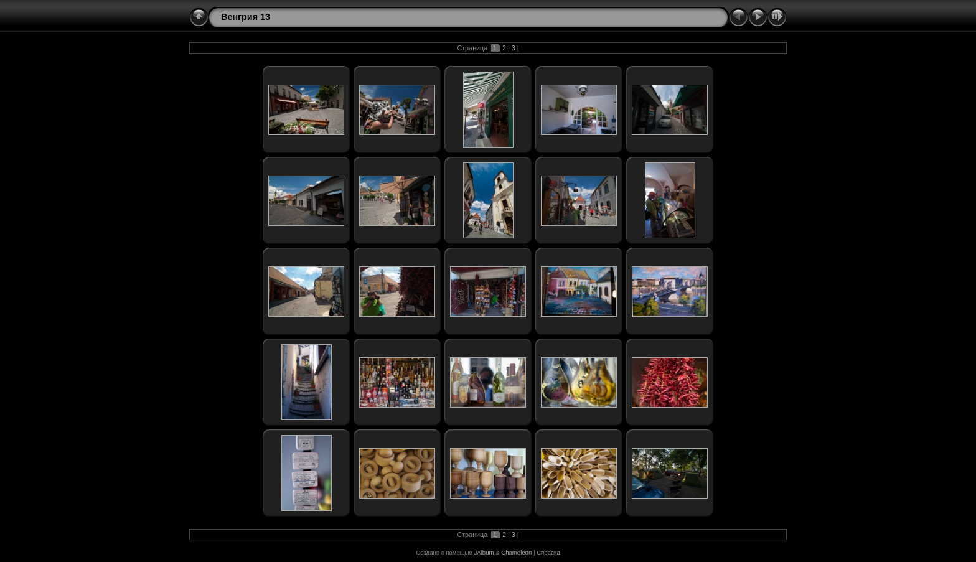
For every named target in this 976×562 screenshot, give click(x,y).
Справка (548, 552)
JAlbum (484, 552)
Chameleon (516, 552)
